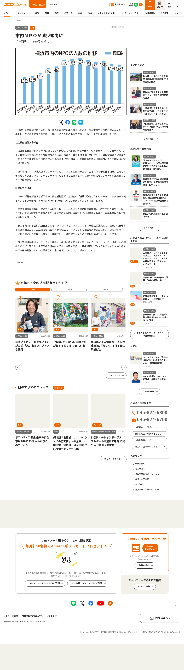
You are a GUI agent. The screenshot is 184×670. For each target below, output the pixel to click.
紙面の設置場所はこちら (146, 446)
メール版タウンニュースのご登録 (87, 583)
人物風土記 (150, 13)
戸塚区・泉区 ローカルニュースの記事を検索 (148, 334)
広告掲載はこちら (143, 440)
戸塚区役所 (140, 464)
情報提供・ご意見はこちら (147, 427)
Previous (17, 367)
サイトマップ (41, 622)
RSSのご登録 (144, 586)
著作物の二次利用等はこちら (148, 434)
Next (123, 367)
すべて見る (149, 139)
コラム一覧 (149, 391)
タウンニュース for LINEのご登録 (44, 583)
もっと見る (115, 375)
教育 (57, 13)
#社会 (20, 262)
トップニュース (22, 13)
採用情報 (52, 616)
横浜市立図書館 (142, 479)
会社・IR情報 (12, 616)
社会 (47, 13)
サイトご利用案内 (27, 622)
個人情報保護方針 (11, 622)
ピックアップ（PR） (107, 13)
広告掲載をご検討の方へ (33, 616)
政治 (80, 13)
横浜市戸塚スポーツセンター (148, 474)
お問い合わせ (163, 618)
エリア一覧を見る (112, 459)
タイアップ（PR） (130, 13)
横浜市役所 (140, 469)
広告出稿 (118, 4)
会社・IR (160, 7)
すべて (7, 13)
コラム (177, 13)
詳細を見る (144, 565)
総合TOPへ (54, 5)
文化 (37, 13)
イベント (165, 13)
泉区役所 (139, 484)
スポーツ (68, 13)
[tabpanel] (70, 82)
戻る (19, 20)
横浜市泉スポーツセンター (147, 489)
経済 (90, 13)
